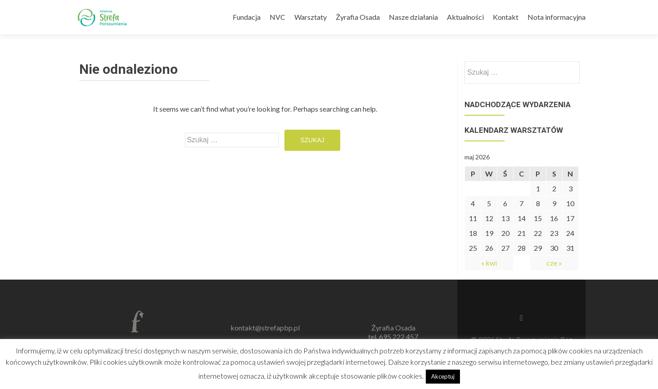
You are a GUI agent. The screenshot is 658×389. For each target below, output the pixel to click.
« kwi (489, 262)
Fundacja (247, 17)
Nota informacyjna (556, 17)
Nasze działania (413, 17)
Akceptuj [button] (443, 376)
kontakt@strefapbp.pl (265, 327)
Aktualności (465, 17)
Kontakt (505, 17)
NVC (277, 17)
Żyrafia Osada (358, 17)
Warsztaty (310, 17)
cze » (554, 262)
